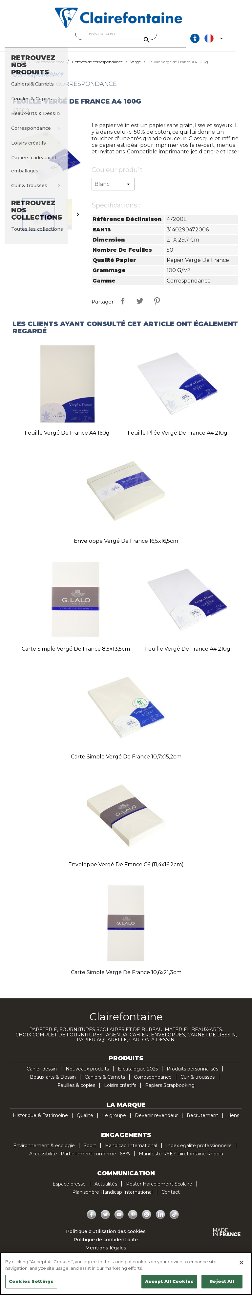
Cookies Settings (31, 1281)
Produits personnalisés (192, 1075)
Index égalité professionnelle (199, 1151)
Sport (90, 1151)
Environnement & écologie (44, 1151)
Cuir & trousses (197, 1083)
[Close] (241, 1262)
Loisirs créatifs (120, 1091)
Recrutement (202, 1121)
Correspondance (153, 1083)
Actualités (105, 1190)
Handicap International (131, 1151)
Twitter (105, 1220)
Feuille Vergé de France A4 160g (67, 439)
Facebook (91, 1220)
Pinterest (156, 306)
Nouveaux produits (87, 1075)
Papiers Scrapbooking (170, 1091)
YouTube (119, 1220)
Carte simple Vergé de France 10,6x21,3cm (126, 978)
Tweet (139, 306)
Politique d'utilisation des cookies (106, 1237)
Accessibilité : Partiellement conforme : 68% (79, 1160)
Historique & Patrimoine (40, 1121)
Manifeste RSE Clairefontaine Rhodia (181, 1160)
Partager (122, 306)
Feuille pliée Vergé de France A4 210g (177, 439)
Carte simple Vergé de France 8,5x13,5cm (76, 655)
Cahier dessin (42, 1075)
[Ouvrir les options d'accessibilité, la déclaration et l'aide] (210, 41)
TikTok (174, 1220)
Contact (170, 1198)
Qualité (85, 1121)
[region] (126, 1273)
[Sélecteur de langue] (230, 41)
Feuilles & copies (76, 1091)
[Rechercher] (124, 33)
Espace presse (69, 1190)
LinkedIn (160, 1220)
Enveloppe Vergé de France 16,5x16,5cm (126, 547)
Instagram (146, 1220)
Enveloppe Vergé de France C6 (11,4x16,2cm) (126, 870)
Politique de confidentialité (106, 1245)
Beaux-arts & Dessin (53, 1083)
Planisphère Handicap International (112, 1198)
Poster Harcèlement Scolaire (159, 1190)
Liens (233, 1121)
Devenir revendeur (156, 1121)
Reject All (222, 1281)
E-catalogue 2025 (138, 1075)
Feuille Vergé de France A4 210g (187, 655)
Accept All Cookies (169, 1281)
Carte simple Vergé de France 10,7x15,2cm (126, 762)
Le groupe (114, 1121)
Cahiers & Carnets (105, 1083)
